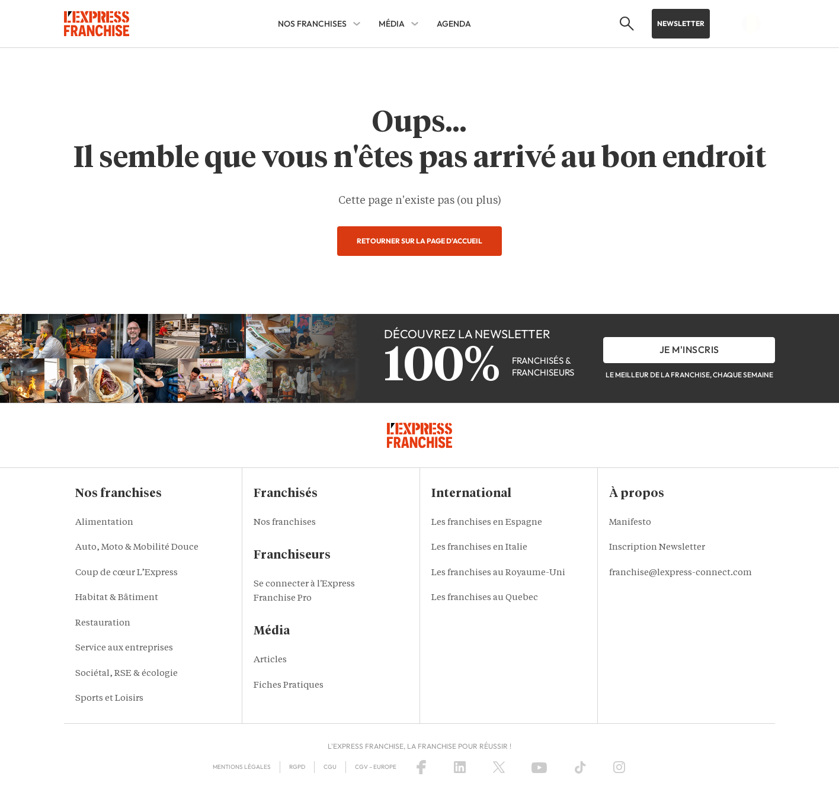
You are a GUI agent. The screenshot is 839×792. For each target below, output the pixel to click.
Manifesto (630, 522)
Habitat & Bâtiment (116, 598)
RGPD (297, 767)
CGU (330, 767)
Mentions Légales (242, 767)
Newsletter (680, 23)
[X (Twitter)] (499, 767)
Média (392, 24)
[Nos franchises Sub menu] (357, 24)
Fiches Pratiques (289, 685)
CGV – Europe (375, 767)
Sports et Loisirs (109, 698)
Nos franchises (312, 24)
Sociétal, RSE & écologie (126, 673)
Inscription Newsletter (657, 547)
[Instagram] (619, 767)
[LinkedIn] (460, 767)
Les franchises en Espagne (486, 522)
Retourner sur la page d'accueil (419, 240)
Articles (270, 660)
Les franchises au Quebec (484, 598)
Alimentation (104, 522)
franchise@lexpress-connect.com (680, 573)
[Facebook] (421, 767)
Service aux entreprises (124, 648)
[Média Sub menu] (415, 24)
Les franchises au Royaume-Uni (498, 573)
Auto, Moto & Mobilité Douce (136, 547)
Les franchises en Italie (479, 547)
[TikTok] (580, 767)
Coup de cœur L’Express (126, 573)
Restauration (102, 623)
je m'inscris (689, 349)
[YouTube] (539, 767)
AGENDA (454, 23)
